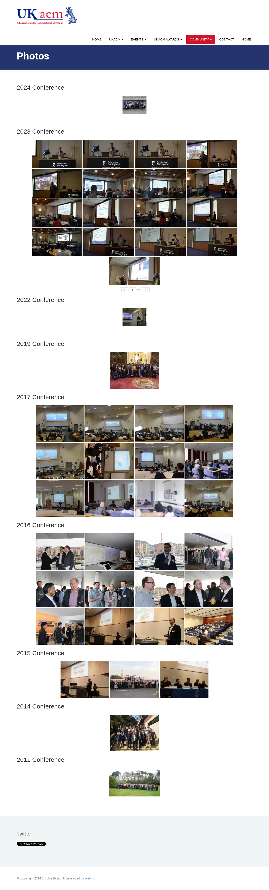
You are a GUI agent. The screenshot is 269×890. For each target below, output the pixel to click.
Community (201, 39)
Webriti (89, 878)
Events (138, 39)
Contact (226, 39)
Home (96, 39)
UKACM (116, 39)
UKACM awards (168, 39)
